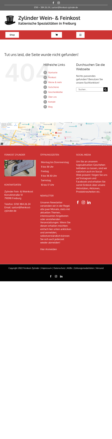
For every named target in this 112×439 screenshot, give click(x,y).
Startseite (52, 72)
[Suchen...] (89, 89)
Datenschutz (59, 268)
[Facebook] (77, 202)
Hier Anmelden (48, 249)
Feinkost (52, 77)
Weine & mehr (55, 82)
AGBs (69, 268)
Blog (50, 107)
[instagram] (58, 3)
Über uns (52, 97)
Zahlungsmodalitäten (84, 268)
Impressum (46, 268)
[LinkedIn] (89, 202)
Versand (100, 268)
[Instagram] (83, 202)
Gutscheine (53, 87)
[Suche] (105, 89)
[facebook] (53, 3)
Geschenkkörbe (55, 92)
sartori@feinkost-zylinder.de (65, 7)
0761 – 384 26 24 (42, 7)
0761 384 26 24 (22, 204)
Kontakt (51, 102)
